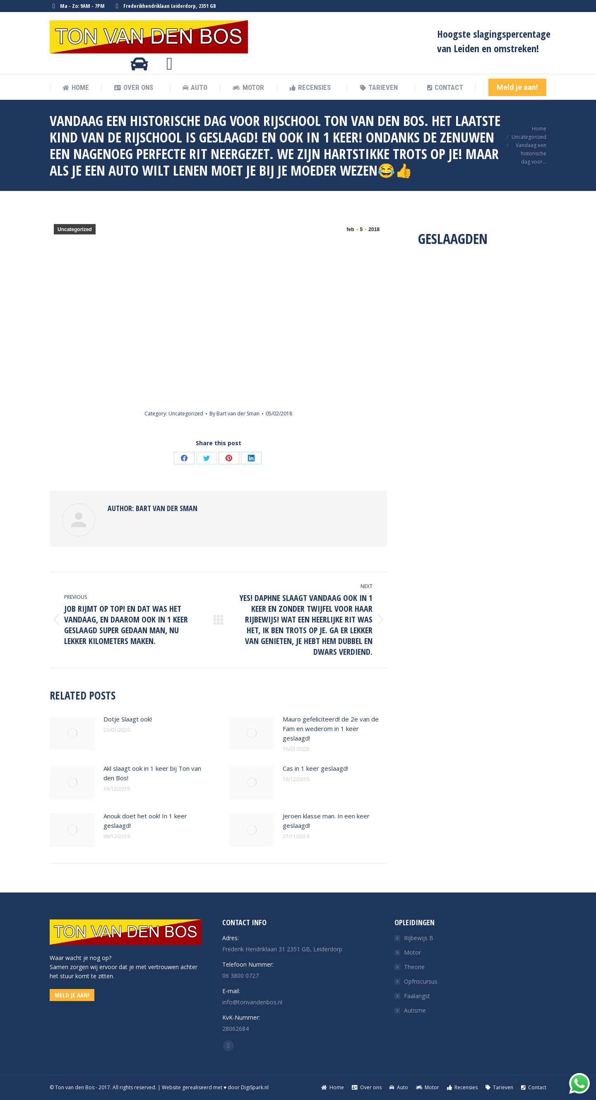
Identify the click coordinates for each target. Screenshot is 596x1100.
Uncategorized (75, 229)
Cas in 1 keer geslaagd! (315, 768)
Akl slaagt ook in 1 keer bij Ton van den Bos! (152, 773)
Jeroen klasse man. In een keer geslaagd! (326, 821)
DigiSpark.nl (255, 1087)
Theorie (414, 967)
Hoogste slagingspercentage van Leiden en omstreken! (493, 41)
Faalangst (417, 996)
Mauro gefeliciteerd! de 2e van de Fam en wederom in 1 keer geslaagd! (331, 728)
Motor (412, 952)
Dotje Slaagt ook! (127, 719)
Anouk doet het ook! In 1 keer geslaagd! (145, 821)
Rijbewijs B (418, 938)
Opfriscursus (420, 981)
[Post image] (72, 733)
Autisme (415, 1010)
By (234, 413)
